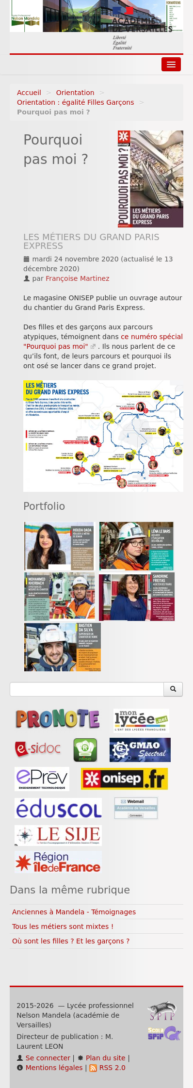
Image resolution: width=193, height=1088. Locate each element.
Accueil (29, 93)
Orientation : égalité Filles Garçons (75, 102)
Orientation (75, 93)
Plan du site (101, 1058)
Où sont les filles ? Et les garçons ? (70, 941)
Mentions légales (49, 1068)
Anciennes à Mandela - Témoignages (74, 912)
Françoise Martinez (77, 278)
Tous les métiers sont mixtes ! (62, 926)
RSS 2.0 (107, 1068)
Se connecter (43, 1058)
